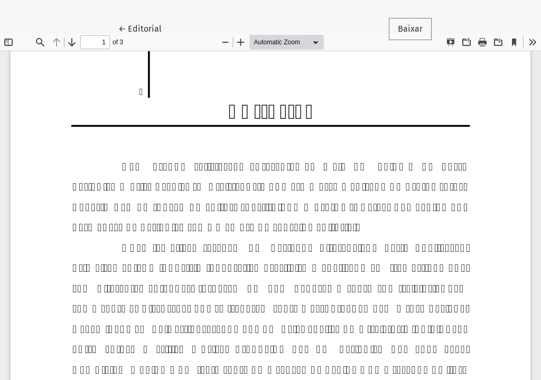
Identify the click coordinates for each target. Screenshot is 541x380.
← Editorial (144, 28)
